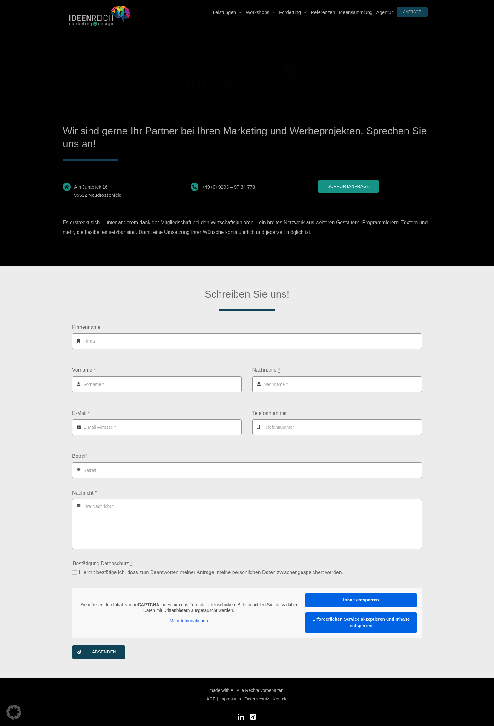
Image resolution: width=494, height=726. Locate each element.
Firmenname (86, 327)
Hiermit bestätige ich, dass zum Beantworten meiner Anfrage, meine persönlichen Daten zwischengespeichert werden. (211, 572)
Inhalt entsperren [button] (361, 599)
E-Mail (81, 413)
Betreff (79, 456)
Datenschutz (256, 695)
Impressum (230, 695)
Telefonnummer (269, 413)
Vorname (84, 370)
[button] (14, 712)
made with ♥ (221, 687)
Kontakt (280, 695)
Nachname (266, 370)
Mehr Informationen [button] (188, 621)
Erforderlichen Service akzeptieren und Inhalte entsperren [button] (361, 622)
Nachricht (84, 493)
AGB (211, 695)
